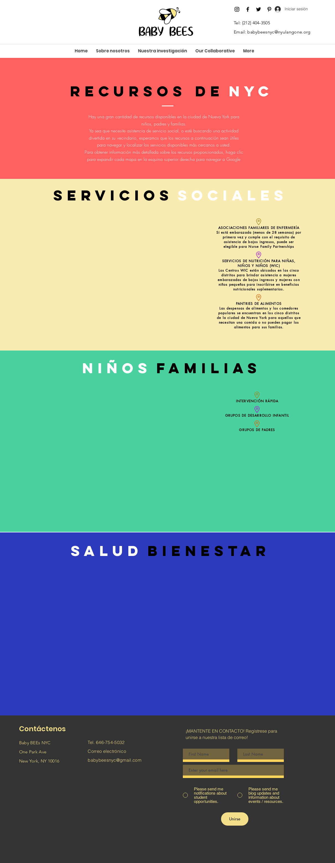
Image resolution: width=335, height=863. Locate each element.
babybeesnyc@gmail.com (114, 760)
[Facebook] (248, 9)
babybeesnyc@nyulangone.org (278, 32)
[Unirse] (234, 819)
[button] (113, 51)
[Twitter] (258, 9)
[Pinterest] (269, 9)
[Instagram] (237, 9)
